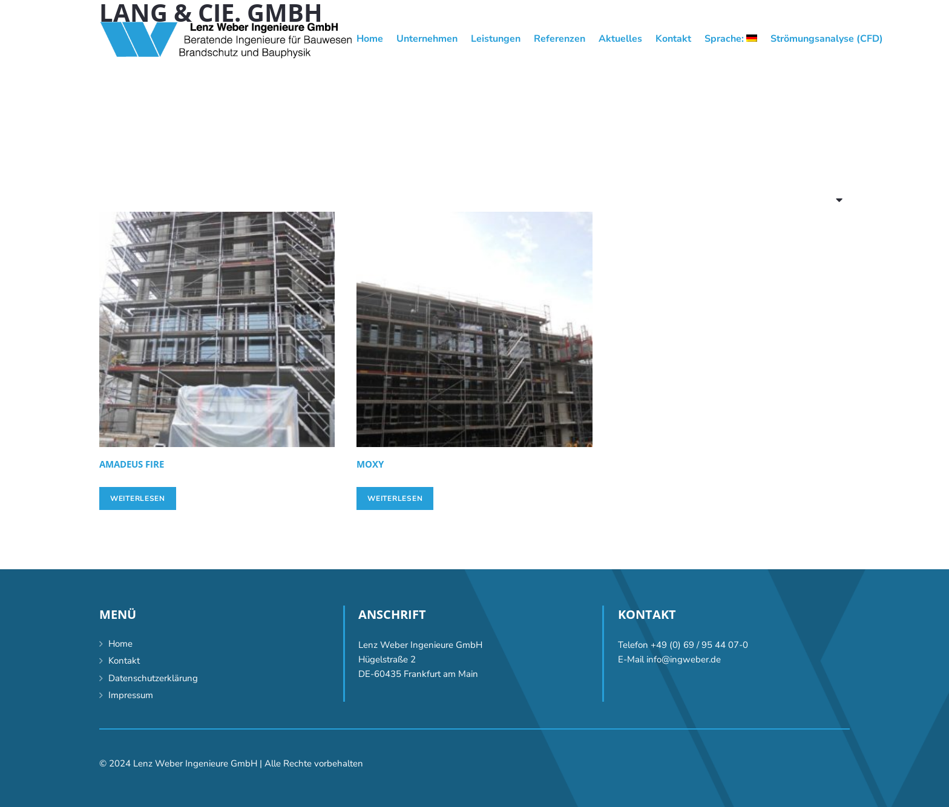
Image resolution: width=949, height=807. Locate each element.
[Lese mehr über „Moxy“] (394, 498)
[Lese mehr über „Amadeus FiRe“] (137, 498)
